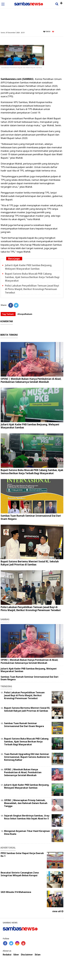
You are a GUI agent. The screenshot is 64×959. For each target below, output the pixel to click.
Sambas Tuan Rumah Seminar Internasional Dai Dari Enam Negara (31, 517)
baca (46, 31)
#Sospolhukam (24, 314)
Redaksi (7, 954)
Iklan (37, 954)
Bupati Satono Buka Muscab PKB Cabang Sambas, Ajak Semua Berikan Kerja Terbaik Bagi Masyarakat (32, 277)
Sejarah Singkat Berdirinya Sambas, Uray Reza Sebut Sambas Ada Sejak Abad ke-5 (26, 817)
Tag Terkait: (8, 314)
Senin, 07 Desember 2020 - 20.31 (13, 32)
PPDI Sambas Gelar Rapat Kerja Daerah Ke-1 (22, 855)
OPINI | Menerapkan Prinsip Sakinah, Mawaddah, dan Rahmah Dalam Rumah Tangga (25, 803)
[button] (61, 2)
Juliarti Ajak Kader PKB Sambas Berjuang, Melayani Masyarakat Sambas (28, 267)
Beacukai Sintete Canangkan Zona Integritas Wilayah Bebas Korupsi (20, 874)
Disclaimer (27, 954)
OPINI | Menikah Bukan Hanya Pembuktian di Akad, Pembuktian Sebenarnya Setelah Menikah (31, 380)
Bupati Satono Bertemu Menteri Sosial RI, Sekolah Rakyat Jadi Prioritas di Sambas (30, 563)
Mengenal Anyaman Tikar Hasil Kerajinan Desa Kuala (27, 832)
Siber (16, 954)
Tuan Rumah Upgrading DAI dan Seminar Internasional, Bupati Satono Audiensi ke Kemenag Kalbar (27, 756)
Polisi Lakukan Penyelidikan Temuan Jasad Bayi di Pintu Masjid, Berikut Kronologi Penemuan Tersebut (32, 289)
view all (57, 911)
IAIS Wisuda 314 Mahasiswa (16, 892)
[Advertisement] (32, 16)
